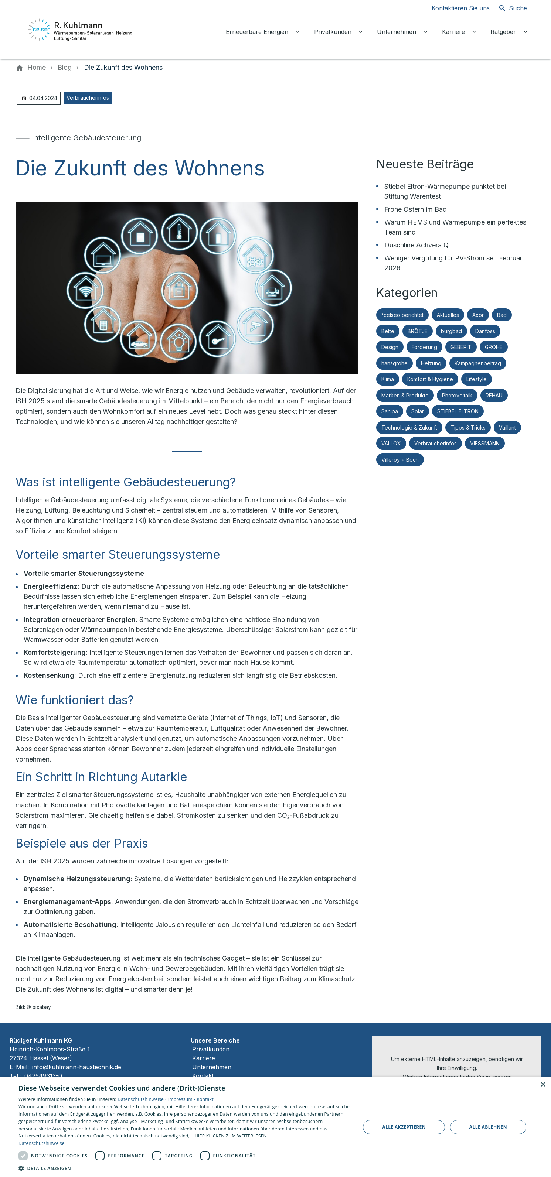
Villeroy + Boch (400, 459)
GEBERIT (461, 347)
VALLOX (391, 443)
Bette (387, 331)
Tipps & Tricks (468, 427)
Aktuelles (448, 315)
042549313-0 (44, 1076)
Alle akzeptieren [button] (404, 1127)
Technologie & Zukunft (409, 427)
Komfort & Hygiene (430, 379)
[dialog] (275, 1127)
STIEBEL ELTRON (458, 411)
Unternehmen (211, 1067)
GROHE (494, 347)
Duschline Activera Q (416, 245)
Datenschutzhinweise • (143, 1099)
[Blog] (65, 68)
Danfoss (485, 331)
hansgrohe (394, 363)
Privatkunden (210, 1049)
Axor (478, 315)
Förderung (424, 347)
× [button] (542, 1085)
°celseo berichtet (402, 315)
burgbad (451, 331)
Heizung (431, 363)
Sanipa (389, 411)
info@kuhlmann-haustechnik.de (76, 1067)
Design (389, 347)
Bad (502, 315)
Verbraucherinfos (88, 98)
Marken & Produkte (405, 395)
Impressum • (182, 1099)
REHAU (494, 395)
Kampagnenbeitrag (478, 363)
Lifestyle (476, 379)
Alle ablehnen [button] (488, 1127)
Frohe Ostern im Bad (415, 209)
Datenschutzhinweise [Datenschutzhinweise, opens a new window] (41, 1143)
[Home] (36, 68)
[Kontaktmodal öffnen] (455, 8)
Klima (387, 379)
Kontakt (203, 1076)
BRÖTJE (418, 331)
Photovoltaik (457, 395)
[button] (184, 1167)
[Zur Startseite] (80, 29)
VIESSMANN (485, 443)
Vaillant (507, 427)
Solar (417, 411)
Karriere (203, 1058)
